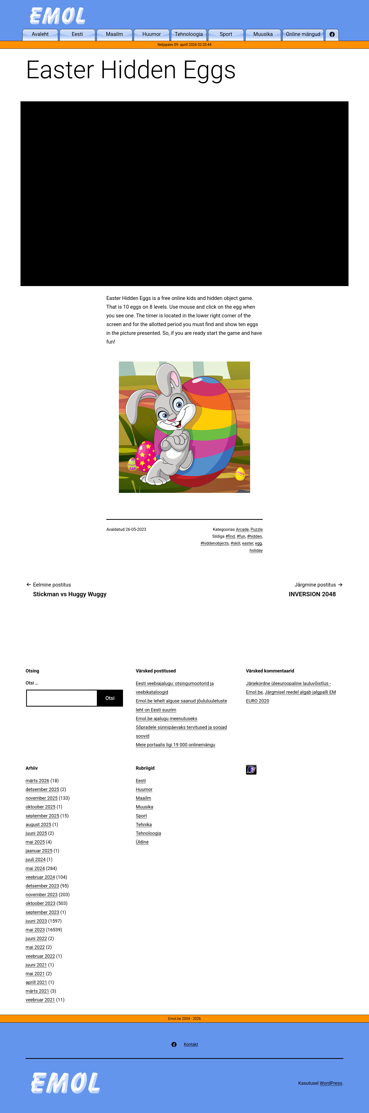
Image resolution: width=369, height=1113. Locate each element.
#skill (235, 543)
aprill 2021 (36, 982)
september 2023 (42, 912)
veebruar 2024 (40, 877)
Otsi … (32, 683)
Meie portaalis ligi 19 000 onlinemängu (175, 744)
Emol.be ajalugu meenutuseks (166, 718)
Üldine (142, 842)
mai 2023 (35, 929)
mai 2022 (35, 947)
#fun (241, 536)
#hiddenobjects (214, 543)
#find (230, 536)
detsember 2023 (42, 886)
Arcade (242, 529)
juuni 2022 (36, 938)
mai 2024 (35, 868)
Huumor (144, 789)
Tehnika (144, 824)
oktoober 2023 (40, 903)
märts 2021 (37, 991)
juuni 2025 (36, 833)
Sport (141, 815)
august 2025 (38, 824)
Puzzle (257, 529)
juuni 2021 (36, 965)
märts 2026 (37, 780)
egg (258, 543)
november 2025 (42, 798)
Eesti (141, 780)
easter (247, 543)
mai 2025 (35, 842)
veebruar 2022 (40, 956)
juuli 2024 (36, 859)
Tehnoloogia (148, 833)
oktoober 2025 (40, 806)
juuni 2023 (36, 921)
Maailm (143, 798)
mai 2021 (35, 973)
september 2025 (42, 815)
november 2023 (42, 894)
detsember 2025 (42, 789)
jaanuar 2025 (39, 850)
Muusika (144, 806)
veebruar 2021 (40, 999)
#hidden (254, 536)
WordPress (331, 1083)
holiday (256, 550)
